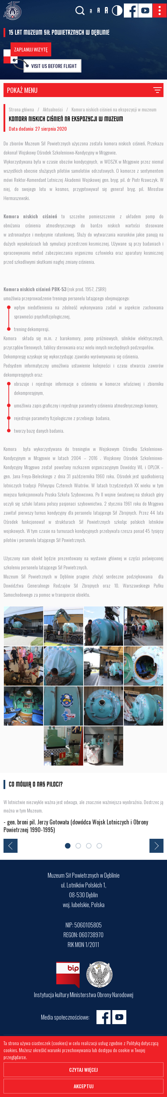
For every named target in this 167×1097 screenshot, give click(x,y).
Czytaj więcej (83, 1069)
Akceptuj (84, 1086)
